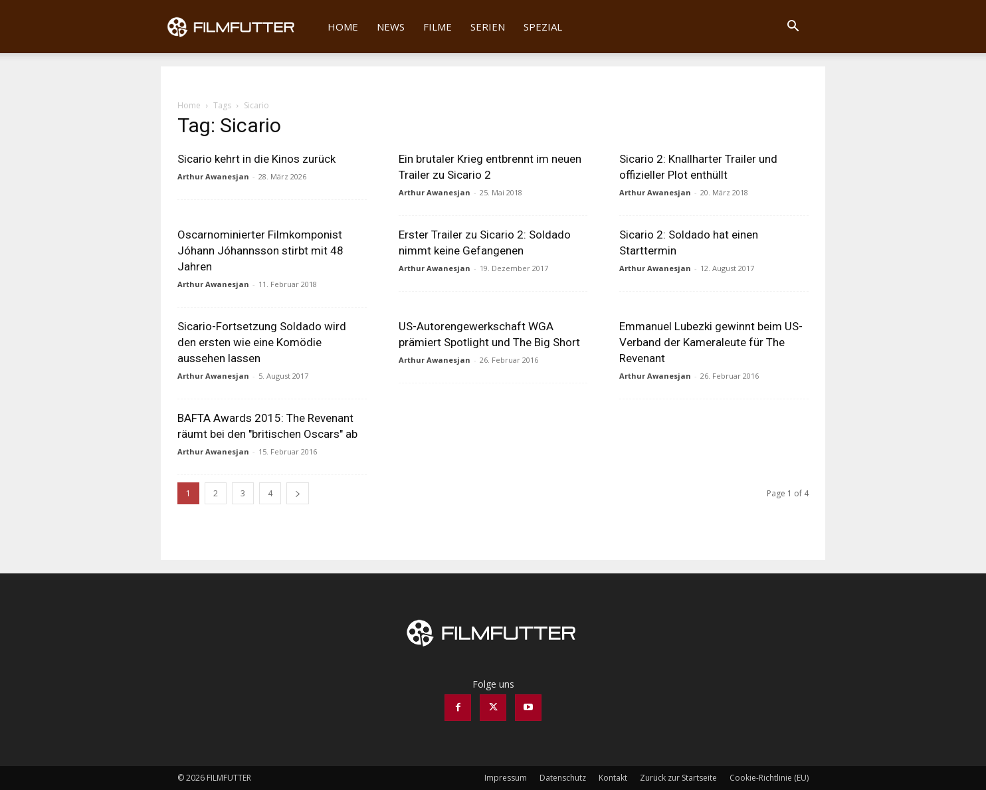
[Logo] (239, 26)
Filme (437, 26)
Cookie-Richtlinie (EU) (769, 777)
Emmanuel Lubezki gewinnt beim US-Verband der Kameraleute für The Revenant (711, 342)
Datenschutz (563, 777)
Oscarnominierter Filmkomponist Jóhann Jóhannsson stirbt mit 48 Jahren (260, 250)
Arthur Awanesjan (213, 176)
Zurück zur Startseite (678, 777)
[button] (793, 27)
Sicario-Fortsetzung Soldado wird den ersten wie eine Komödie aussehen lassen (261, 342)
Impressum (505, 777)
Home (343, 26)
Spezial (543, 26)
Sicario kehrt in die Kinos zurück (256, 158)
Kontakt (613, 777)
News (391, 26)
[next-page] (297, 493)
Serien (487, 26)
